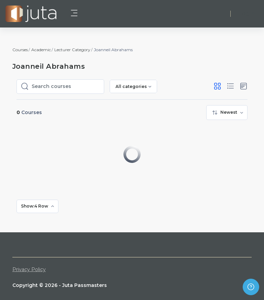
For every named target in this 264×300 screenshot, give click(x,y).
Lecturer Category (72, 49)
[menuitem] (227, 112)
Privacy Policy (29, 269)
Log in (247, 13)
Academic (41, 49)
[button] (217, 86)
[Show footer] (251, 287)
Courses (20, 49)
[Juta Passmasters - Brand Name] (31, 13)
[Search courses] (66, 86)
